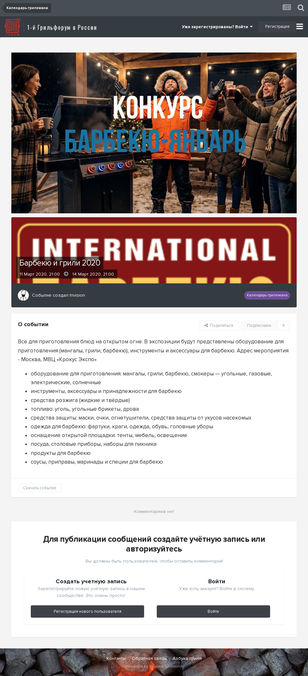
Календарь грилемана (267, 295)
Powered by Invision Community (155, 666)
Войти (213, 611)
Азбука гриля (187, 658)
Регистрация (277, 26)
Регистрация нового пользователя (87, 611)
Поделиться (218, 325)
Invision (77, 295)
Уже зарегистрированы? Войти (217, 27)
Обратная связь (149, 658)
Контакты (116, 658)
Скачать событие (39, 488)
